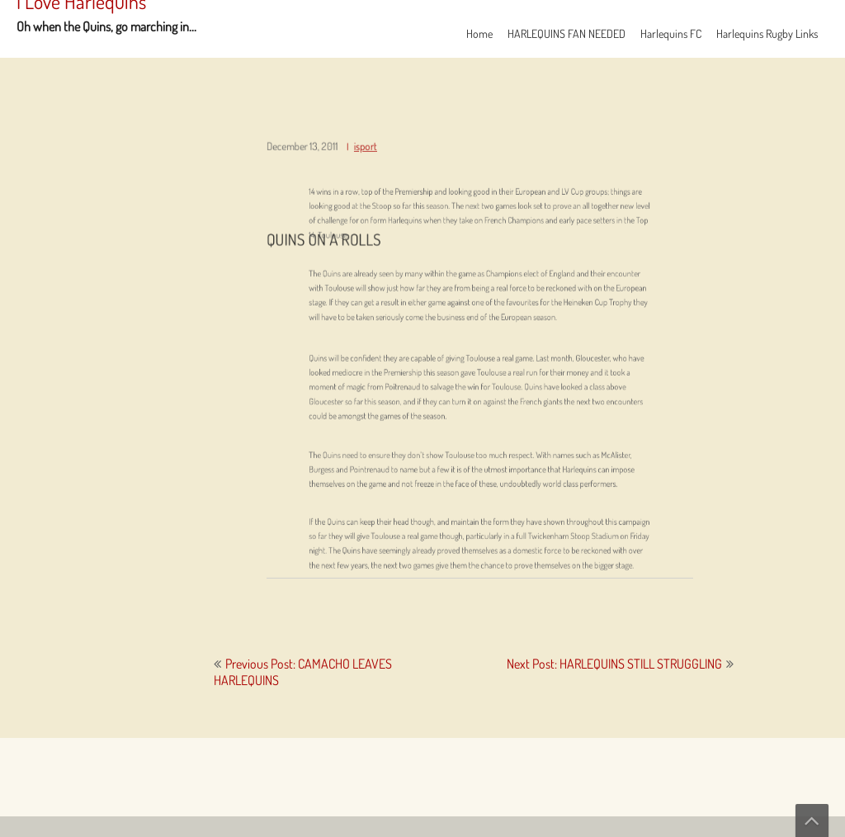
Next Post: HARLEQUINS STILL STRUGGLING (614, 663)
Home (479, 33)
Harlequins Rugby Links (767, 33)
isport (372, 159)
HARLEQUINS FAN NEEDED (566, 33)
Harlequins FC (670, 33)
